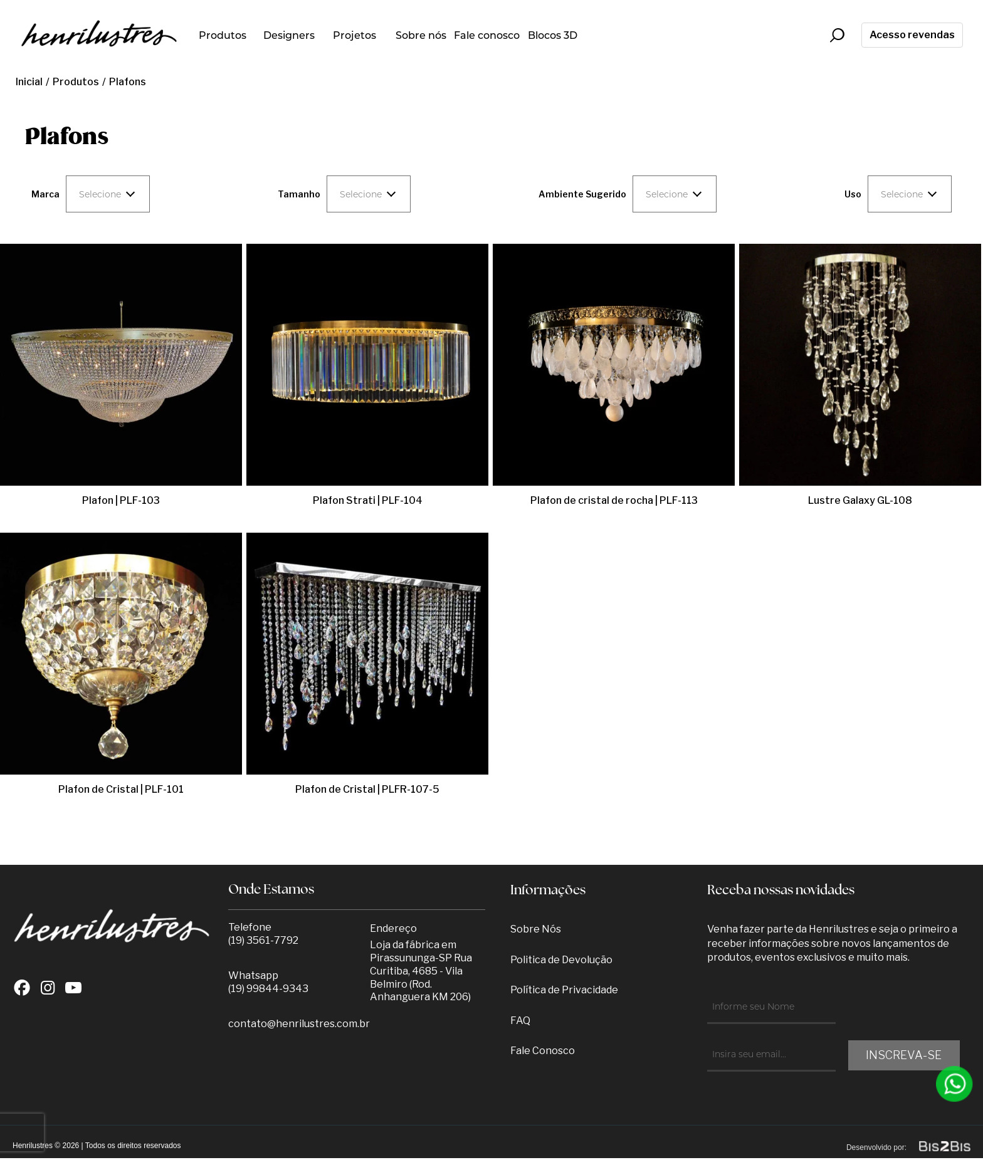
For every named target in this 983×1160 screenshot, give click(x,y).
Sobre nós (421, 35)
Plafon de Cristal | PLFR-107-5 (367, 789)
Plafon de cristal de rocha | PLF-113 (614, 500)
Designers (289, 35)
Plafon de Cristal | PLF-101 (121, 789)
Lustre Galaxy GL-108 (860, 500)
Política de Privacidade (564, 990)
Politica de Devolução (561, 960)
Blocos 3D (552, 35)
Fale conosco (487, 35)
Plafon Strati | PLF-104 (368, 500)
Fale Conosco (542, 1051)
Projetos (354, 35)
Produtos (222, 35)
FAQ (520, 1021)
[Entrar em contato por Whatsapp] (955, 1084)
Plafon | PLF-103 (121, 500)
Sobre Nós (535, 929)
